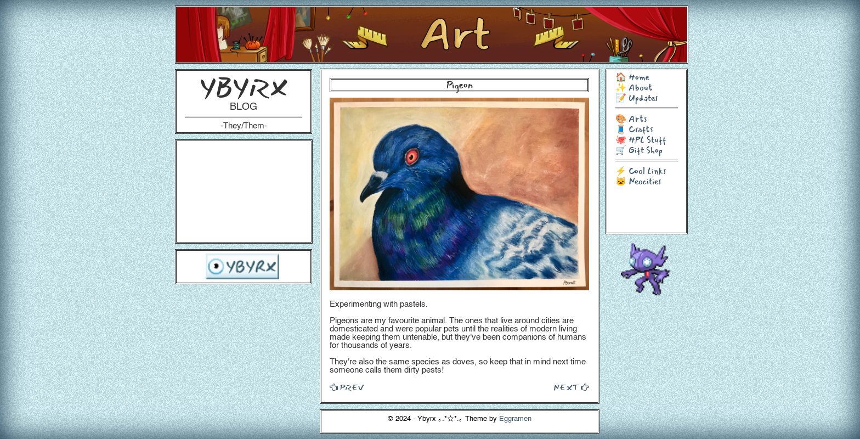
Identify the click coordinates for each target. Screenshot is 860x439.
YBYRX (244, 87)
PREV (347, 387)
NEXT (571, 387)
